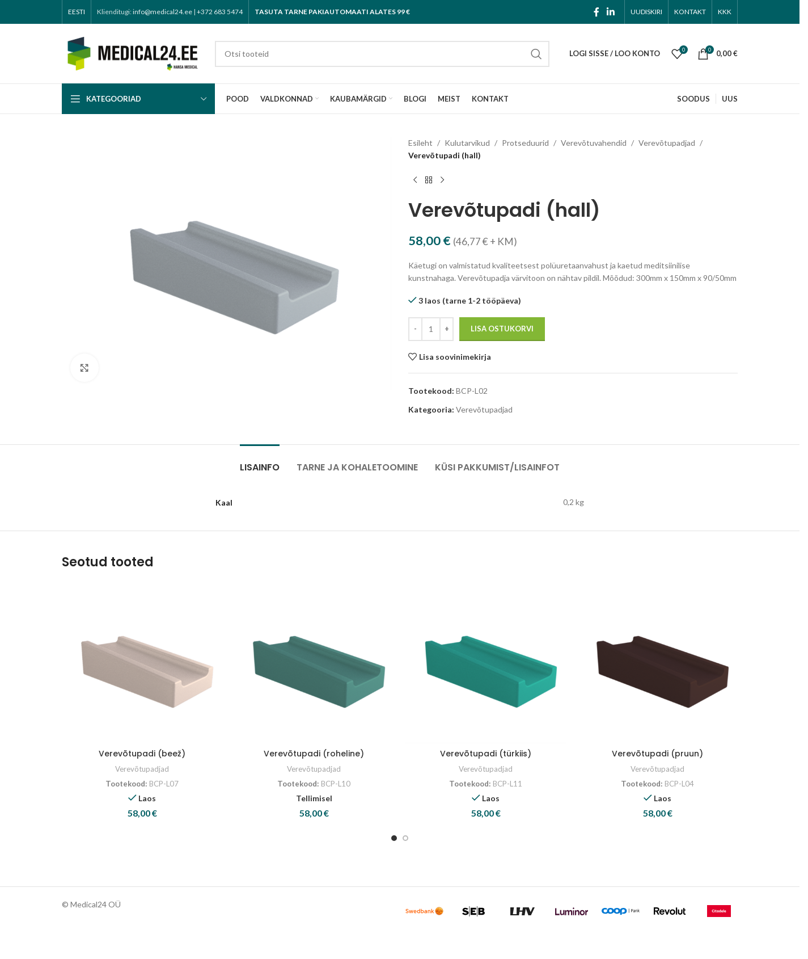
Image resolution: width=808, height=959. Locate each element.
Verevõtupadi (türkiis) (485, 753)
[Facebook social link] (596, 11)
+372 (220, 11)
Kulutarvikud (467, 143)
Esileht (420, 143)
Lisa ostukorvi (502, 328)
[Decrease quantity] (415, 329)
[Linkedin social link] (611, 11)
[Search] (382, 54)
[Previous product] (415, 180)
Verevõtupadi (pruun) (657, 753)
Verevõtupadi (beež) (142, 753)
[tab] (260, 461)
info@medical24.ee (162, 11)
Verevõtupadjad (666, 143)
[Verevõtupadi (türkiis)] (485, 663)
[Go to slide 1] (394, 838)
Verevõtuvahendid (594, 143)
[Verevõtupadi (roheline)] (314, 663)
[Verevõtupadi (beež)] (142, 663)
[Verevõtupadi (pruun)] (657, 663)
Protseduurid (525, 143)
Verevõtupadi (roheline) (314, 753)
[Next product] (442, 180)
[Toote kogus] (430, 329)
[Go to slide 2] (405, 838)
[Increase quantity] (446, 329)
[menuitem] (76, 12)
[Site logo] (133, 52)
